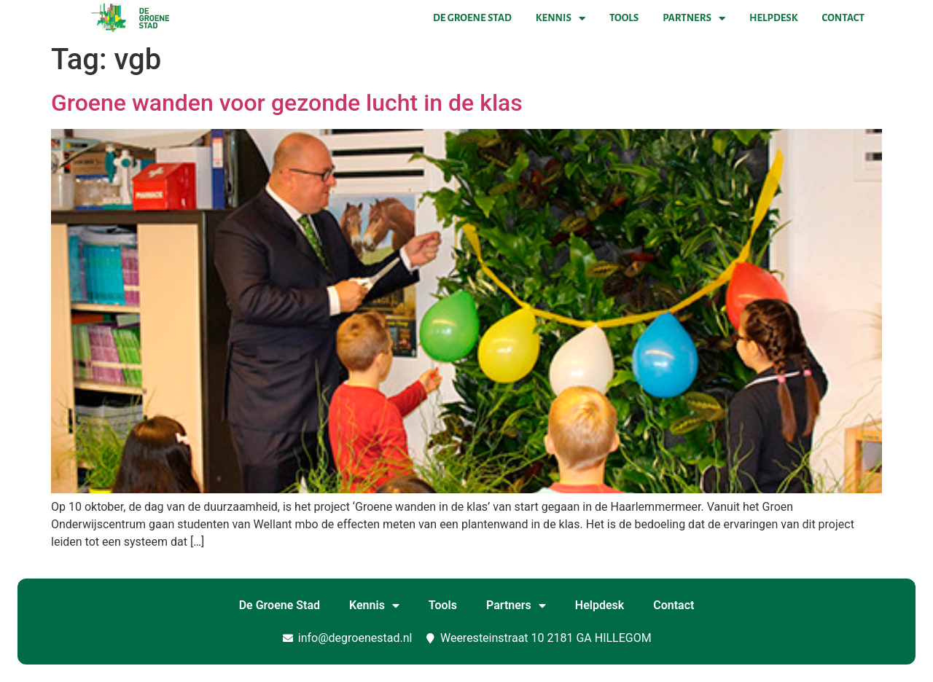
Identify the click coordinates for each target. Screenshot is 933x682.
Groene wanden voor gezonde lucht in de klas (287, 103)
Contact (843, 17)
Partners (694, 18)
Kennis (560, 18)
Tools (624, 17)
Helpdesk (773, 17)
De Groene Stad (472, 17)
